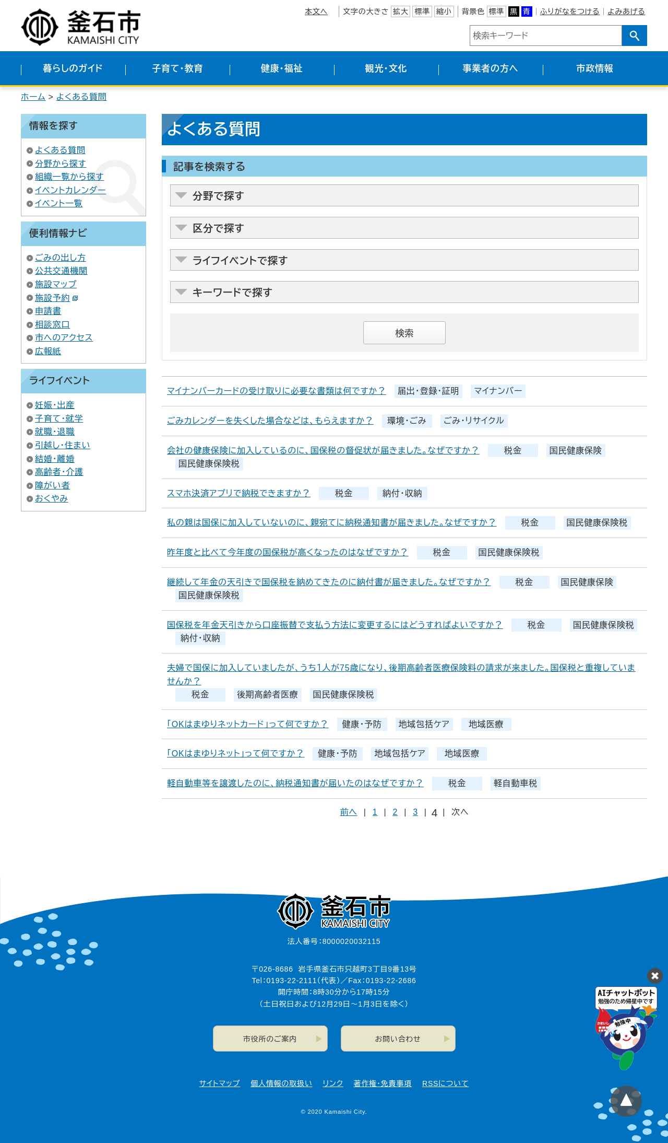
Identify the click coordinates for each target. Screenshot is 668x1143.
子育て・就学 (59, 418)
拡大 (401, 11)
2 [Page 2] (395, 812)
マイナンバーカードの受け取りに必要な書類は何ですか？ (276, 391)
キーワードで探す (233, 292)
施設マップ (56, 284)
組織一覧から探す (69, 176)
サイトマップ (219, 1083)
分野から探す (61, 163)
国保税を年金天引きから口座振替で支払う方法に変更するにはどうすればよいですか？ (335, 625)
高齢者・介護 (59, 472)
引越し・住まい (62, 445)
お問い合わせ (398, 1039)
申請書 (48, 311)
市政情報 (594, 69)
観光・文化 (386, 69)
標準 (422, 11)
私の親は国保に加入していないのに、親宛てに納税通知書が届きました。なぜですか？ (332, 522)
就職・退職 (55, 431)
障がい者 (52, 485)
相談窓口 (52, 324)
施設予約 (56, 298)
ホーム (33, 96)
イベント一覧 (59, 203)
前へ (348, 812)
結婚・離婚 (55, 458)
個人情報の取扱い (281, 1083)
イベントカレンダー (70, 190)
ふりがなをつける (570, 11)
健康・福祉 (282, 69)
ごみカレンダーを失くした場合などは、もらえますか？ (270, 420)
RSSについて (445, 1083)
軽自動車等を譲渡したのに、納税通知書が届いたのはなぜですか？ (295, 783)
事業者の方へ (491, 69)
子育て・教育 (177, 69)
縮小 (444, 11)
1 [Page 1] (375, 812)
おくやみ (51, 498)
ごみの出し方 (60, 257)
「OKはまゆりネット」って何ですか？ (235, 753)
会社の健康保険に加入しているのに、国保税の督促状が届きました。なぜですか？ (323, 450)
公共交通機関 (61, 270)
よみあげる (626, 11)
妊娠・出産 (55, 405)
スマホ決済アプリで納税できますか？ (239, 493)
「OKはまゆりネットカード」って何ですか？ (248, 724)
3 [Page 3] (415, 812)
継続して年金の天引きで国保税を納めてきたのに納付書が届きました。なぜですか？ (329, 582)
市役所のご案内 (270, 1039)
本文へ (316, 11)
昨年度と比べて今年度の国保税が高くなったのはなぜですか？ (288, 552)
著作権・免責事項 (383, 1083)
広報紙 (48, 351)
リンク (333, 1083)
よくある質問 (81, 96)
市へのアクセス (64, 337)
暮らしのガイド (73, 69)
